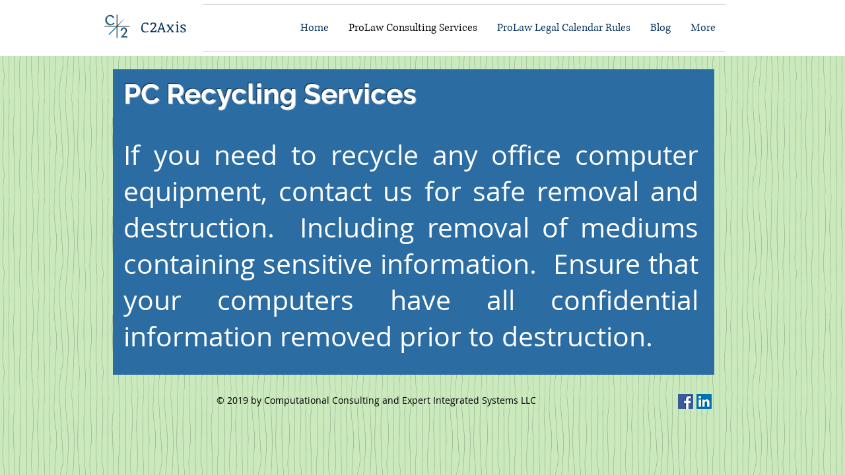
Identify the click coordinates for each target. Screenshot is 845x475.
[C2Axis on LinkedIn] (704, 401)
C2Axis (164, 26)
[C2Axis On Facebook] (685, 401)
